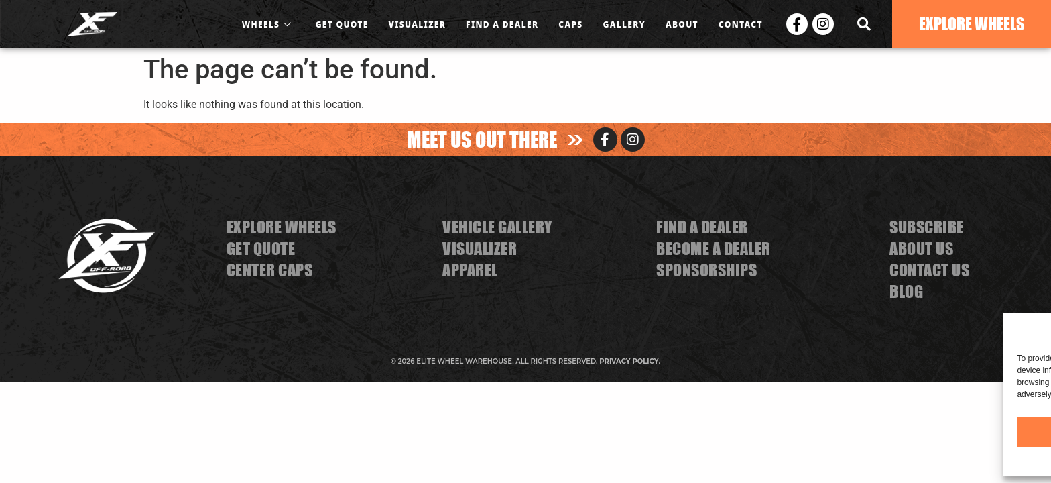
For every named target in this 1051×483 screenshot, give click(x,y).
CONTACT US (929, 270)
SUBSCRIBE (926, 227)
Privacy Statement (956, 460)
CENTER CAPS (270, 270)
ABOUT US (921, 248)
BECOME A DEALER (713, 248)
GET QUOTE (342, 24)
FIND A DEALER (502, 24)
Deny (929, 431)
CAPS (570, 24)
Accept (819, 431)
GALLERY (624, 24)
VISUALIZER (417, 24)
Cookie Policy (893, 460)
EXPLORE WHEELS (281, 227)
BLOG (906, 291)
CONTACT (741, 24)
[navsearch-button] (864, 24)
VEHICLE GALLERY (497, 227)
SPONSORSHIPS (706, 270)
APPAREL (470, 270)
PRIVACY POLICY (628, 361)
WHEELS (269, 24)
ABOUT (682, 24)
